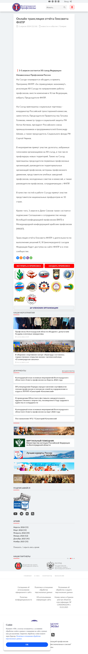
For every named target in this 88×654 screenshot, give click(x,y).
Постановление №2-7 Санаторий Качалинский (36, 418)
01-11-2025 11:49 (23, 362)
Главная (28, 576)
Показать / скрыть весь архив (26, 547)
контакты (47, 576)
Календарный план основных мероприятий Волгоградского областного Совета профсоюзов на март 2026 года (41, 410)
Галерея (62, 26)
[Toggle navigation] (71, 7)
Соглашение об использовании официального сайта (23, 589)
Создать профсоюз (59, 266)
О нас (37, 576)
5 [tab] (74, 558)
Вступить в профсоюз (29, 266)
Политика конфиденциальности (23, 598)
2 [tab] (69, 558)
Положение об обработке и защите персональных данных (64, 589)
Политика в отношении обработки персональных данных (44, 589)
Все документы (68, 371)
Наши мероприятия (24, 312)
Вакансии (59, 576)
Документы (19, 370)
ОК (26, 645)
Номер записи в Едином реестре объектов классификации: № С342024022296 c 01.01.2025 (64, 602)
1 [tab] (67, 558)
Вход (68, 1)
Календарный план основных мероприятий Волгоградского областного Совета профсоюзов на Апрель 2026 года (41, 378)
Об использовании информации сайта (43, 598)
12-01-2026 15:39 (23, 337)
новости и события (49, 26)
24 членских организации (44, 308)
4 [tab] (72, 558)
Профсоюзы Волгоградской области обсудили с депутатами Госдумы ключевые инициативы (42, 332)
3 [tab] (70, 558)
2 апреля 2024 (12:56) (28, 26)
